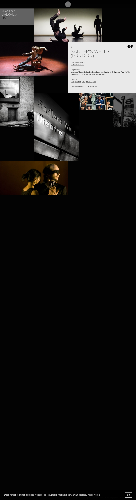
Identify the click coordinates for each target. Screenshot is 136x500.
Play (122, 72)
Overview (9, 14)
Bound (88, 74)
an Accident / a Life (77, 65)
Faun (94, 82)
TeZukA (89, 82)
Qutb (72, 82)
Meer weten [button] (94, 495)
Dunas (83, 74)
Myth (93, 74)
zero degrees (100, 74)
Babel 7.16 (100, 72)
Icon (93, 72)
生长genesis (116, 72)
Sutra (83, 82)
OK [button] (128, 495)
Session (89, 72)
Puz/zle (127, 72)
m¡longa (78, 82)
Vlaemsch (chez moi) (78, 72)
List (4, 18)
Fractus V (107, 72)
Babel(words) (75, 74)
